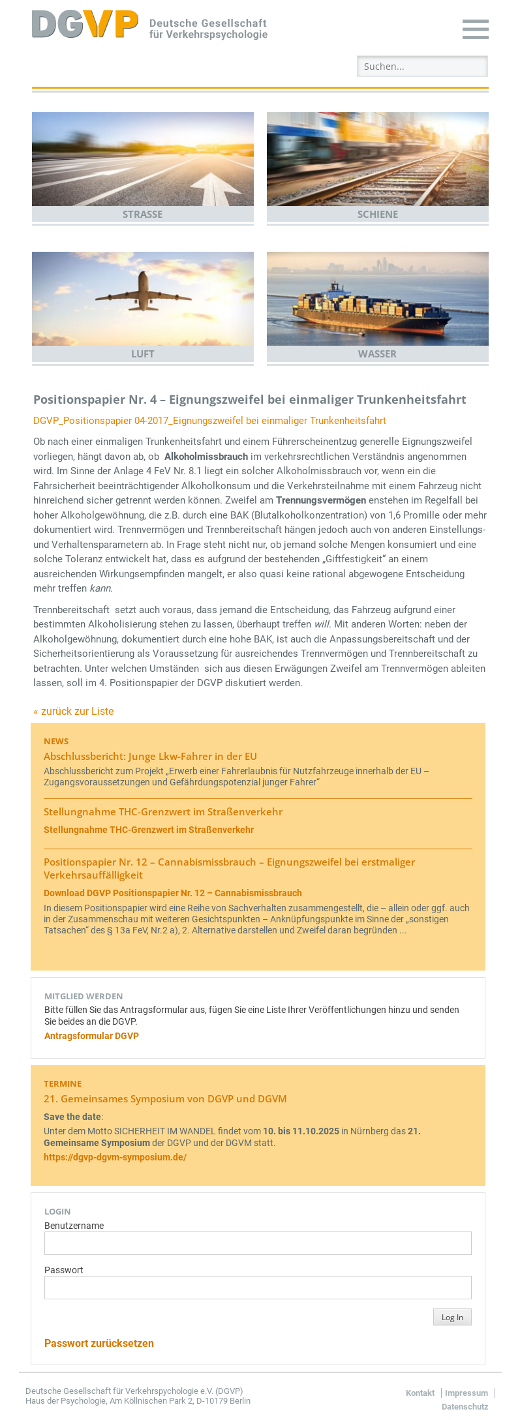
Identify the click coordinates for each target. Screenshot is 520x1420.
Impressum (466, 1393)
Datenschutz (465, 1407)
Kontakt (420, 1393)
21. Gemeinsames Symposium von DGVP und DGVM (165, 1098)
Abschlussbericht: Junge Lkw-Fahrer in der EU (150, 756)
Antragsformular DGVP (91, 1036)
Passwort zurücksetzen (99, 1343)
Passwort (64, 1270)
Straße (142, 213)
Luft (143, 353)
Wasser (377, 353)
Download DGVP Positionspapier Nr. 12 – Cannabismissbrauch (173, 893)
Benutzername (74, 1225)
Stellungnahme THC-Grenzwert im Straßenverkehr (163, 811)
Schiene (378, 213)
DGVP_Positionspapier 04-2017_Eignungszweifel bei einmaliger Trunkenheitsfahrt (209, 421)
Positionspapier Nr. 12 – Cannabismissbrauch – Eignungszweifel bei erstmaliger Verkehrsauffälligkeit (229, 868)
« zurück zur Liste (73, 711)
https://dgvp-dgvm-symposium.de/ (115, 1157)
